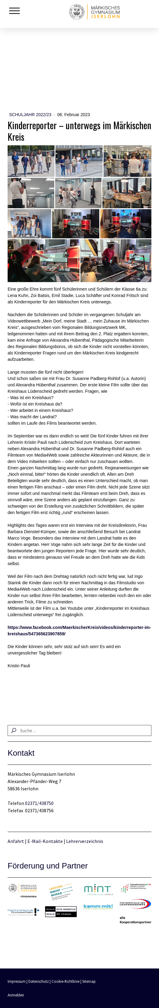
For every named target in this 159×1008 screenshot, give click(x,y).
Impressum (17, 981)
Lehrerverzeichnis (84, 841)
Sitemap (89, 981)
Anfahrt (16, 841)
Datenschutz (38, 981)
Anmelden (16, 994)
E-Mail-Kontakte (45, 841)
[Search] (79, 730)
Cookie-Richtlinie (65, 981)
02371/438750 (39, 803)
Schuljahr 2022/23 (30, 114)
